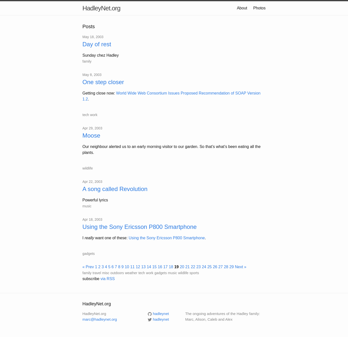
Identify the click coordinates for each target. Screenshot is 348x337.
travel (97, 273)
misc (105, 273)
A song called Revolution (115, 189)
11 (132, 267)
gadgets (88, 254)
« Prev (88, 267)
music (87, 206)
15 (154, 267)
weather (131, 273)
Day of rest (96, 44)
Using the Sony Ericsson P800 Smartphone (139, 226)
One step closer (103, 82)
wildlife (87, 168)
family (87, 61)
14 (149, 267)
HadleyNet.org (101, 8)
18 (171, 267)
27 (220, 267)
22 (193, 267)
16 (160, 267)
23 (198, 267)
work (94, 115)
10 (127, 267)
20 (182, 267)
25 (209, 267)
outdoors (117, 273)
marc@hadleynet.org (99, 319)
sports (194, 273)
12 (138, 267)
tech (85, 115)
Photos (259, 8)
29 (231, 267)
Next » (240, 267)
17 (165, 267)
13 (143, 267)
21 (187, 267)
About (242, 8)
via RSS (107, 279)
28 (226, 267)
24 (204, 267)
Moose (91, 135)
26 (215, 267)
